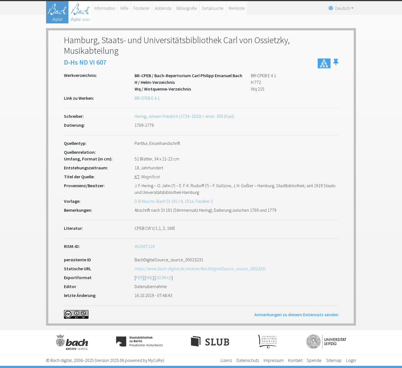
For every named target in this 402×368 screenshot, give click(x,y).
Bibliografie (186, 8)
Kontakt (295, 360)
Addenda (163, 8)
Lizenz (226, 360)
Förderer (141, 8)
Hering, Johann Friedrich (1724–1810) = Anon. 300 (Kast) (184, 116)
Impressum (274, 360)
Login (351, 360)
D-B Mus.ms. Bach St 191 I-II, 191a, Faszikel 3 (174, 201)
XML (149, 277)
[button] (335, 63)
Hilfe (124, 8)
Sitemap (334, 360)
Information (104, 8)
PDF (139, 277)
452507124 (145, 246)
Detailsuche (213, 8)
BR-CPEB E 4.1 (147, 98)
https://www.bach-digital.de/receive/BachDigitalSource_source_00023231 (200, 268)
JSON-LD (164, 277)
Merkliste (237, 8)
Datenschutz (247, 360)
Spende (314, 360)
